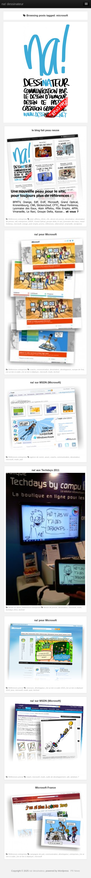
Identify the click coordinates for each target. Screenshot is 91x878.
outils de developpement (56, 777)
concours (30, 688)
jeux (12, 690)
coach (29, 777)
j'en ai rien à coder (13, 372)
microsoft (17, 224)
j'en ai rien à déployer (30, 372)
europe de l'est (78, 369)
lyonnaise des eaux (71, 221)
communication (43, 369)
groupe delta (51, 221)
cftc (48, 219)
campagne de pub (37, 854)
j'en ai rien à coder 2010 (55, 688)
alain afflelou (35, 219)
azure (47, 457)
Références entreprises (17, 219)
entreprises (22, 221)
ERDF (30, 221)
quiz (30, 690)
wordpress (78, 224)
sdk (68, 777)
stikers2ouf (59, 224)
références (49, 224)
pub (21, 459)
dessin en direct (14, 607)
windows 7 (74, 777)
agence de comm (37, 457)
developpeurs (65, 369)
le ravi (59, 221)
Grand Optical (40, 221)
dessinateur (69, 219)
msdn (50, 372)
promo (41, 224)
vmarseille (68, 224)
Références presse (15, 688)
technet (56, 372)
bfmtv (43, 219)
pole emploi (33, 224)
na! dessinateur (12, 4)
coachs (33, 369)
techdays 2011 (12, 610)
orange (25, 224)
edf (16, 221)
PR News (75, 871)
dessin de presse (57, 219)
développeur (40, 688)
